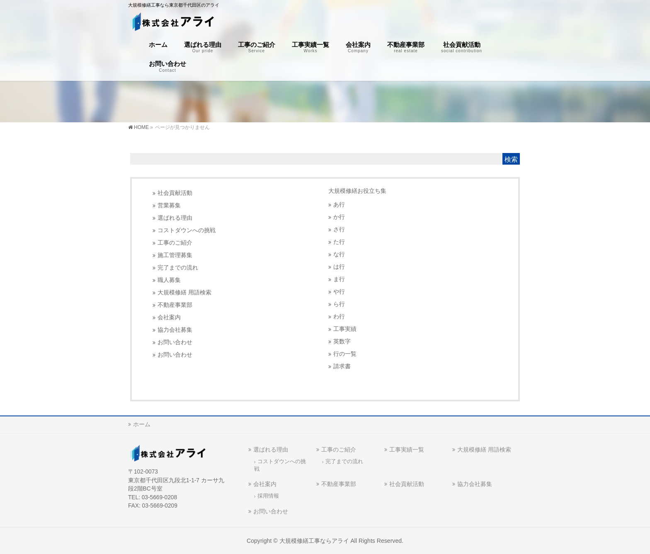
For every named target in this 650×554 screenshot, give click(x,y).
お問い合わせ (175, 342)
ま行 (339, 279)
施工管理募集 (175, 255)
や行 (339, 292)
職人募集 (169, 280)
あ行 (339, 205)
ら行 (339, 304)
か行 (339, 217)
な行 (339, 254)
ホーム (141, 424)
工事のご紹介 (175, 243)
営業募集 (169, 205)
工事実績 (345, 329)
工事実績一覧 (406, 449)
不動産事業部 (175, 305)
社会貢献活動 (175, 193)
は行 (339, 267)
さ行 (339, 229)
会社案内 (169, 317)
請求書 (342, 366)
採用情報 (268, 496)
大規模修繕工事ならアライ (314, 540)
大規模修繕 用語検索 (184, 292)
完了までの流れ (178, 268)
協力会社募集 (175, 330)
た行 (339, 242)
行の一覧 (345, 354)
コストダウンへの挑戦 (187, 230)
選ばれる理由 (175, 218)
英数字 (342, 341)
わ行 (339, 316)
